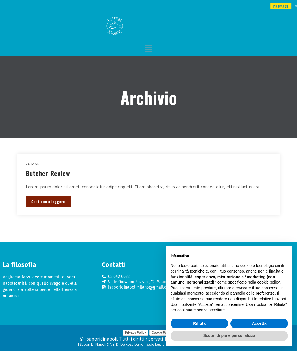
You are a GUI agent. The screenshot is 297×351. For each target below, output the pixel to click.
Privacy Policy (135, 332)
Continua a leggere (48, 201)
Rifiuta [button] (199, 323)
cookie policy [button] (268, 282)
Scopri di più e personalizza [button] (229, 335)
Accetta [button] (259, 323)
